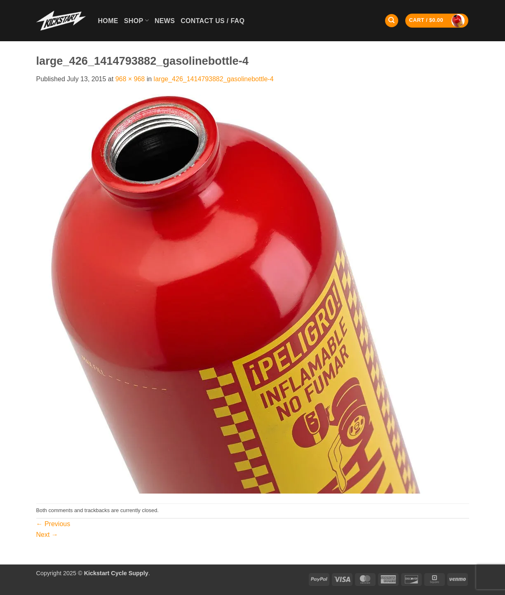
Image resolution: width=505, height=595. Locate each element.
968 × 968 (130, 78)
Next (47, 534)
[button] (436, 21)
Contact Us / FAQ (212, 20)
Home (108, 20)
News (165, 20)
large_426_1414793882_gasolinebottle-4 (214, 78)
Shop (136, 20)
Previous (53, 523)
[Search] (391, 21)
